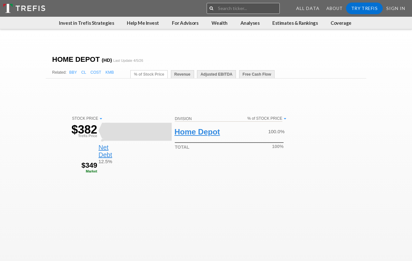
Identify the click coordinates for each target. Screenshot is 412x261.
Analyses (249, 23)
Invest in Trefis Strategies (86, 23)
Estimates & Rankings (295, 23)
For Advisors (185, 23)
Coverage (341, 23)
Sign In (395, 8)
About (334, 8)
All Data (308, 8)
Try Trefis (364, 8)
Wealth (219, 23)
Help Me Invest (143, 23)
